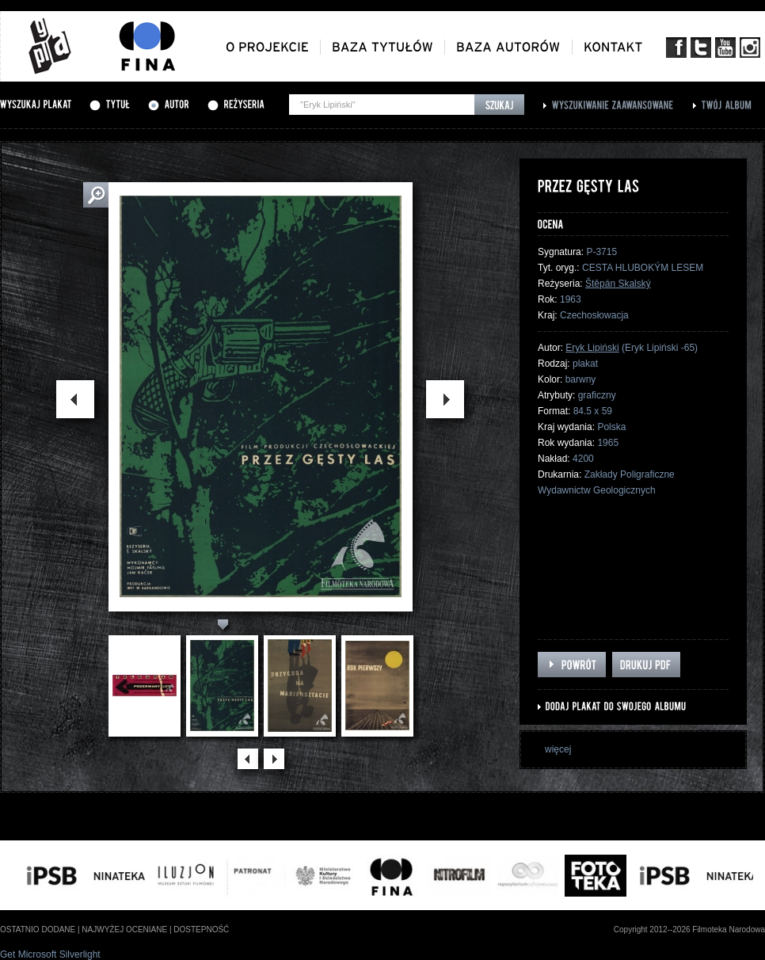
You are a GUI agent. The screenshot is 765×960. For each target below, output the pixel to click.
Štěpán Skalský (618, 283)
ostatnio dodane (37, 929)
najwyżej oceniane (124, 929)
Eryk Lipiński (591, 347)
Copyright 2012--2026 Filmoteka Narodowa (689, 929)
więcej (558, 749)
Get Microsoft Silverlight (50, 954)
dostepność (201, 929)
